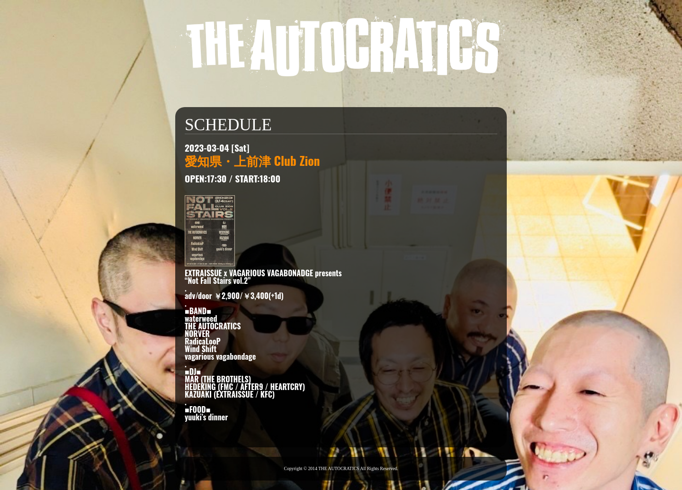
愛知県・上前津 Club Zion (252, 160)
